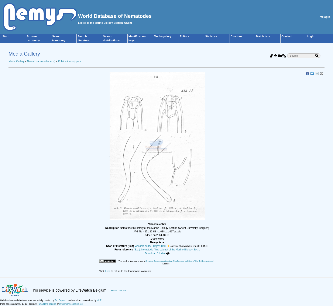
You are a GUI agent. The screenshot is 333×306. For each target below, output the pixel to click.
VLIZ (99, 300)
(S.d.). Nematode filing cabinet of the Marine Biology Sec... (167, 249)
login (325, 16)
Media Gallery (16, 61)
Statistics (211, 36)
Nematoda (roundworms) (41, 61)
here (107, 271)
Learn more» (118, 290)
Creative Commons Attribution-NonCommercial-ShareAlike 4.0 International (179, 261)
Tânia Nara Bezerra (46, 304)
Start (5, 36)
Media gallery (162, 36)
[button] (168, 246)
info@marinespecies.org (71, 304)
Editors (184, 36)
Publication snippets (69, 61)
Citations (237, 36)
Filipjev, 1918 (150, 246)
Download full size (157, 253)
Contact (286, 36)
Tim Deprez (60, 300)
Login (310, 36)
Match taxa (263, 36)
